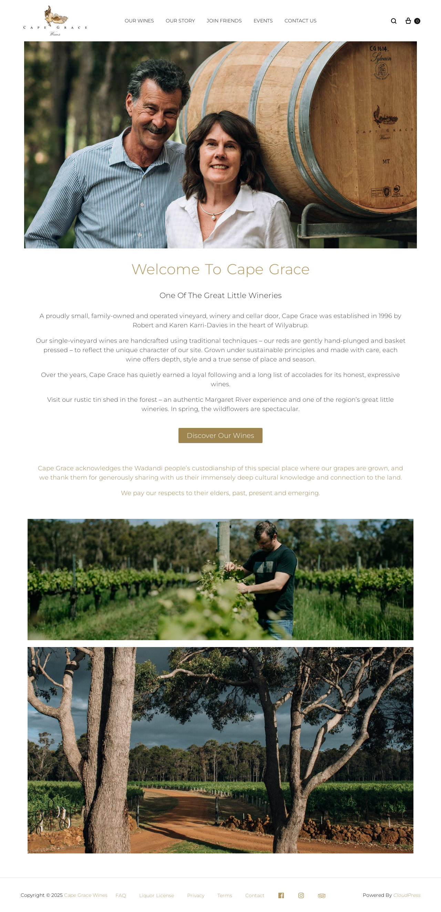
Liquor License (156, 895)
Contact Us (301, 21)
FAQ (120, 895)
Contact (255, 895)
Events (263, 21)
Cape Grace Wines (85, 895)
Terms (224, 895)
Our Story (180, 21)
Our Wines (139, 21)
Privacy (195, 895)
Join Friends (224, 21)
